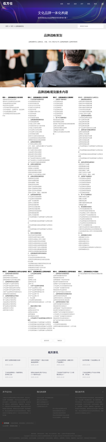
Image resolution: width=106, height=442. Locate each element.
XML (76, 436)
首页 (61, 4)
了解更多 (60, 340)
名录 (75, 4)
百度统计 (79, 436)
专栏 (68, 4)
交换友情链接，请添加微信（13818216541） (23, 423)
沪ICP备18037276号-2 (68, 436)
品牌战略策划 (20, 26)
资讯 (88, 4)
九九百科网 (5, 426)
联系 (95, 4)
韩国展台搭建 (13, 426)
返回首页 (46, 340)
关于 (82, 4)
